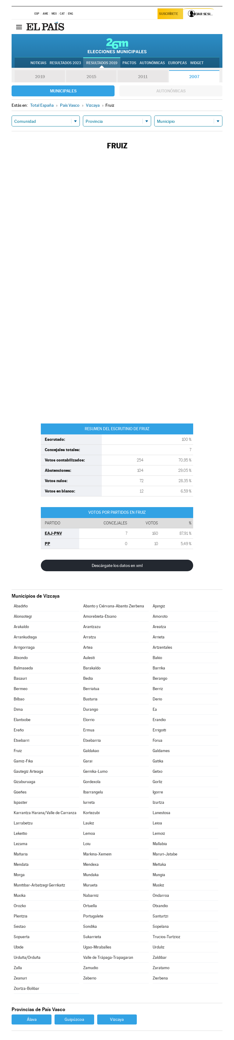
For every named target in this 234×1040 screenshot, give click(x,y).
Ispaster (20, 802)
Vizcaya (117, 1019)
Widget (197, 63)
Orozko (20, 906)
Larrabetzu (23, 823)
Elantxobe (22, 719)
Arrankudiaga (25, 637)
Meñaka (159, 864)
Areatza (159, 626)
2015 (91, 76)
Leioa (157, 823)
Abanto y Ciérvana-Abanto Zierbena (113, 606)
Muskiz (158, 885)
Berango (160, 678)
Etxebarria (92, 740)
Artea (88, 647)
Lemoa (89, 833)
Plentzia (20, 916)
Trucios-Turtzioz (166, 937)
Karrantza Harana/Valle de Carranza (45, 812)
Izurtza (158, 802)
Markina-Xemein (97, 854)
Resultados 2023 (65, 63)
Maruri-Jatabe (165, 854)
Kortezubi (91, 812)
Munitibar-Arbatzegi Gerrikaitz (39, 885)
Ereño (19, 730)
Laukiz (88, 823)
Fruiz (18, 750)
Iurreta (89, 802)
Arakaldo (21, 626)
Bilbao (19, 699)
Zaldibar (160, 957)
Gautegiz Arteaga (28, 771)
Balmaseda (23, 668)
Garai (87, 761)
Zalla (18, 968)
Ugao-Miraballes (97, 947)
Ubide (18, 947)
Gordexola (92, 781)
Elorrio (88, 719)
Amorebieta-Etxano (99, 616)
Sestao (20, 926)
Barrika (159, 668)
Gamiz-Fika (23, 761)
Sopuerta (22, 937)
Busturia (90, 699)
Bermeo (20, 688)
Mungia (159, 874)
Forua (157, 740)
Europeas (177, 63)
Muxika (20, 895)
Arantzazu (92, 626)
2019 (40, 76)
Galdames (161, 750)
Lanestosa (161, 812)
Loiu (86, 843)
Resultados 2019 (101, 63)
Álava (32, 1019)
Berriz (158, 688)
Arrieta (159, 637)
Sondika (90, 926)
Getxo (157, 771)
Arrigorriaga (24, 647)
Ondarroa (161, 895)
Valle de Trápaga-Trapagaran (108, 957)
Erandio (159, 719)
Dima (18, 709)
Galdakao (91, 750)
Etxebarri (21, 740)
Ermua (88, 730)
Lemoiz (159, 833)
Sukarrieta (92, 937)
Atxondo (21, 657)
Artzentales (162, 647)
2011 (142, 76)
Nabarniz (91, 895)
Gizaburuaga (24, 781)
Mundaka (91, 874)
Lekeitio (20, 833)
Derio (157, 699)
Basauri (20, 678)
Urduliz (159, 947)
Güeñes (20, 792)
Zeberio (89, 978)
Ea (155, 709)
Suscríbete (169, 14)
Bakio (157, 657)
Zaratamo (161, 968)
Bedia (88, 678)
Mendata (21, 864)
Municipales (63, 90)
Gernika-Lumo (95, 771)
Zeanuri (20, 978)
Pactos (129, 63)
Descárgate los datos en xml (117, 565)
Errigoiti (159, 730)
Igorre (158, 792)
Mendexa (91, 864)
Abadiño (21, 606)
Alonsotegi (23, 616)
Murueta (90, 885)
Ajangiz (159, 606)
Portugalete (93, 916)
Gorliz (157, 781)
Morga (19, 874)
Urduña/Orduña (27, 957)
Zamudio (90, 968)
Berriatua (91, 688)
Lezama (20, 843)
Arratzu (89, 637)
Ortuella (90, 906)
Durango (90, 709)
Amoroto (160, 616)
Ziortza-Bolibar (26, 988)
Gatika (158, 761)
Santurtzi (160, 916)
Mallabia (160, 843)
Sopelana (161, 926)
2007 (194, 76)
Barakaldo (92, 668)
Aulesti (89, 657)
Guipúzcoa (74, 1019)
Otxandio (160, 906)
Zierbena (160, 978)
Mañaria (21, 854)
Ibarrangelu (93, 792)
